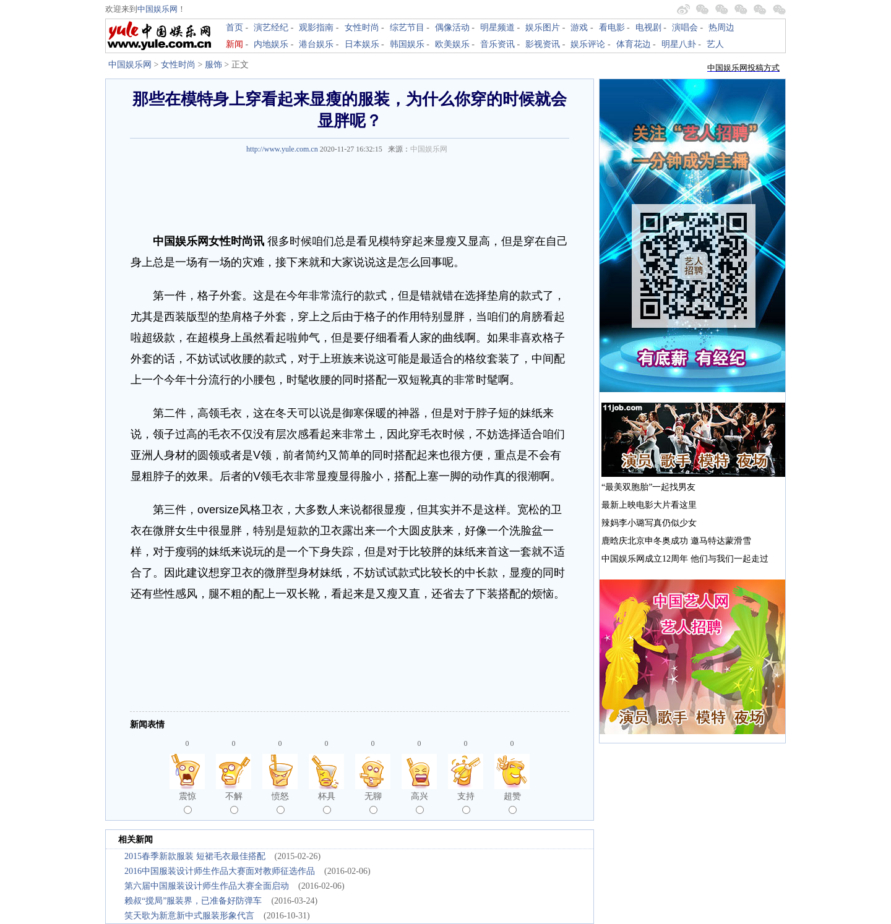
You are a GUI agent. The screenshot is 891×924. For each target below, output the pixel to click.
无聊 (373, 803)
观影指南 (316, 27)
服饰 (213, 64)
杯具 (326, 803)
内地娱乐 (271, 44)
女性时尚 (362, 27)
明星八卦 (678, 44)
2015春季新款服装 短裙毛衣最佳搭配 (194, 856)
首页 (234, 27)
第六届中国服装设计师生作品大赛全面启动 (206, 886)
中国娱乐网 (157, 9)
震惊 (187, 803)
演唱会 (685, 27)
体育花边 (633, 44)
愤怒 (280, 803)
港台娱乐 (316, 44)
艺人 (715, 44)
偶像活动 (452, 27)
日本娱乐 (362, 44)
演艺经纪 (271, 27)
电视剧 (648, 27)
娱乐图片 (542, 27)
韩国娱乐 (407, 44)
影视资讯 (542, 44)
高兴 (419, 803)
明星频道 (497, 27)
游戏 (579, 27)
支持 (466, 803)
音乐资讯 (497, 44)
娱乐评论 (587, 44)
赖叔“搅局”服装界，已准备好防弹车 (193, 900)
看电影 (612, 27)
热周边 (721, 27)
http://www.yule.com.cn (282, 149)
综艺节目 (407, 27)
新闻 (234, 44)
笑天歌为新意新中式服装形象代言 (189, 915)
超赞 (512, 803)
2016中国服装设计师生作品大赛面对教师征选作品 (219, 871)
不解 (234, 803)
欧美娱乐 (452, 44)
